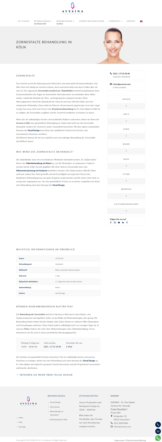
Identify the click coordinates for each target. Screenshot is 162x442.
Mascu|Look (55, 405)
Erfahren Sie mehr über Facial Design (46, 373)
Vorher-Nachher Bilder (91, 20)
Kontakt (131, 20)
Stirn (126, 172)
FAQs (26, 327)
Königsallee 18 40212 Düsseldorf (122, 416)
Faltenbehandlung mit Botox (39, 161)
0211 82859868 (121, 421)
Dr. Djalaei (24, 20)
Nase (126, 157)
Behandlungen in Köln (58, 418)
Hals (126, 112)
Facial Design (55, 401)
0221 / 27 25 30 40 (52, 345)
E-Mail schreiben (119, 86)
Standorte (114, 20)
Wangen (126, 187)
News (21, 416)
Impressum (119, 438)
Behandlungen (42, 20)
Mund (126, 142)
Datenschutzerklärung (136, 438)
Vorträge (22, 425)
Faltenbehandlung (126, 202)
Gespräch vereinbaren (121, 75)
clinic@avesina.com (122, 82)
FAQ (20, 420)
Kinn (126, 127)
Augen (126, 97)
